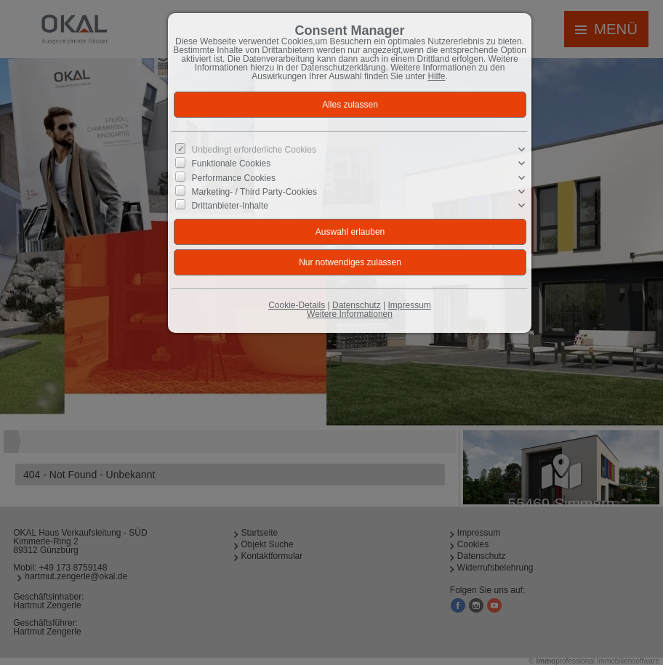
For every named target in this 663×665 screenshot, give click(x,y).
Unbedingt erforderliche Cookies (254, 150)
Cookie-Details (296, 305)
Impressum (408, 305)
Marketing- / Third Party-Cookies (255, 192)
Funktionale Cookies (231, 163)
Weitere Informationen (350, 314)
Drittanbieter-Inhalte (230, 206)
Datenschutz (356, 305)
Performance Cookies (234, 177)
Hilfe (436, 76)
